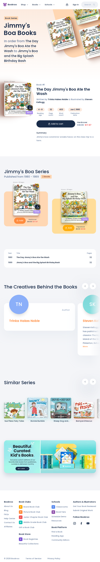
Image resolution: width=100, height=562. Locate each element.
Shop (24, 4)
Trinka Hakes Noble (58, 100)
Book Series (11, 19)
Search (89, 4)
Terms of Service (33, 558)
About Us (8, 506)
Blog (6, 510)
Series (29, 114)
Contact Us (9, 522)
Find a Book (57, 531)
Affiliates (8, 526)
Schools (50, 4)
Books (36, 4)
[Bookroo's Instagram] (74, 523)
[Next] (93, 288)
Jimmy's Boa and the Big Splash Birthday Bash (21, 57)
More (85, 348)
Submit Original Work (83, 510)
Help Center (9, 518)
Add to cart (55, 125)
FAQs (6, 514)
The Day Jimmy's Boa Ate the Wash (21, 48)
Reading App (58, 536)
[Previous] (85, 288)
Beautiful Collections (29, 543)
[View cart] (67, 5)
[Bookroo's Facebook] (81, 523)
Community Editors (60, 540)
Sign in (76, 4)
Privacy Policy (54, 558)
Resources (56, 520)
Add (20, 222)
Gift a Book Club (26, 527)
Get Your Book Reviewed (84, 506)
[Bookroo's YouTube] (88, 523)
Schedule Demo (59, 516)
